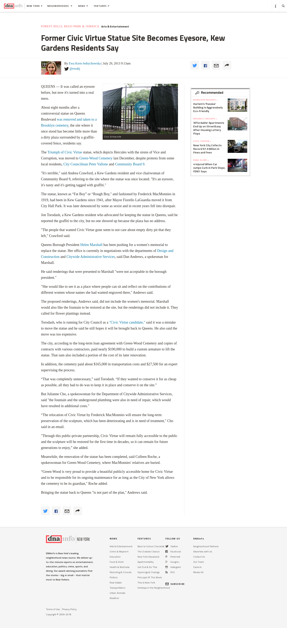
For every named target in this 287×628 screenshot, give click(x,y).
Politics (113, 577)
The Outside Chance (149, 551)
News (83, 6)
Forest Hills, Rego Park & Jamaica (70, 26)
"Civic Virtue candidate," (127, 322)
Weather (114, 598)
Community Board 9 (129, 164)
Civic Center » (202, 141)
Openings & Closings (148, 572)
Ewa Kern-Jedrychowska (85, 63)
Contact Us (199, 557)
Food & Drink (117, 562)
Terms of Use (53, 609)
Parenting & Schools (120, 572)
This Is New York (146, 582)
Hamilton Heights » (205, 100)
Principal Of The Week (150, 577)
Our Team (198, 562)
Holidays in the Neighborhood (154, 588)
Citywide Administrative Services (90, 257)
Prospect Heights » (205, 119)
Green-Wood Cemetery (96, 158)
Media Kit (198, 572)
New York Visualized (148, 557)
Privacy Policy (69, 609)
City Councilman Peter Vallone (85, 164)
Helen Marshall (91, 245)
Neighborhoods (59, 6)
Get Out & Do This (147, 567)
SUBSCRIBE (175, 584)
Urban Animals (117, 593)
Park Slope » (201, 160)
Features (101, 6)
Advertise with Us (202, 551)
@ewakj (74, 68)
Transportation (117, 588)
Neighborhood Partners (206, 546)
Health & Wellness (119, 567)
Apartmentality (146, 562)
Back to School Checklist (151, 546)
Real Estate (116, 582)
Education (115, 557)
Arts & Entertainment (115, 26)
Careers (197, 567)
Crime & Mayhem (119, 551)
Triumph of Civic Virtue (64, 152)
